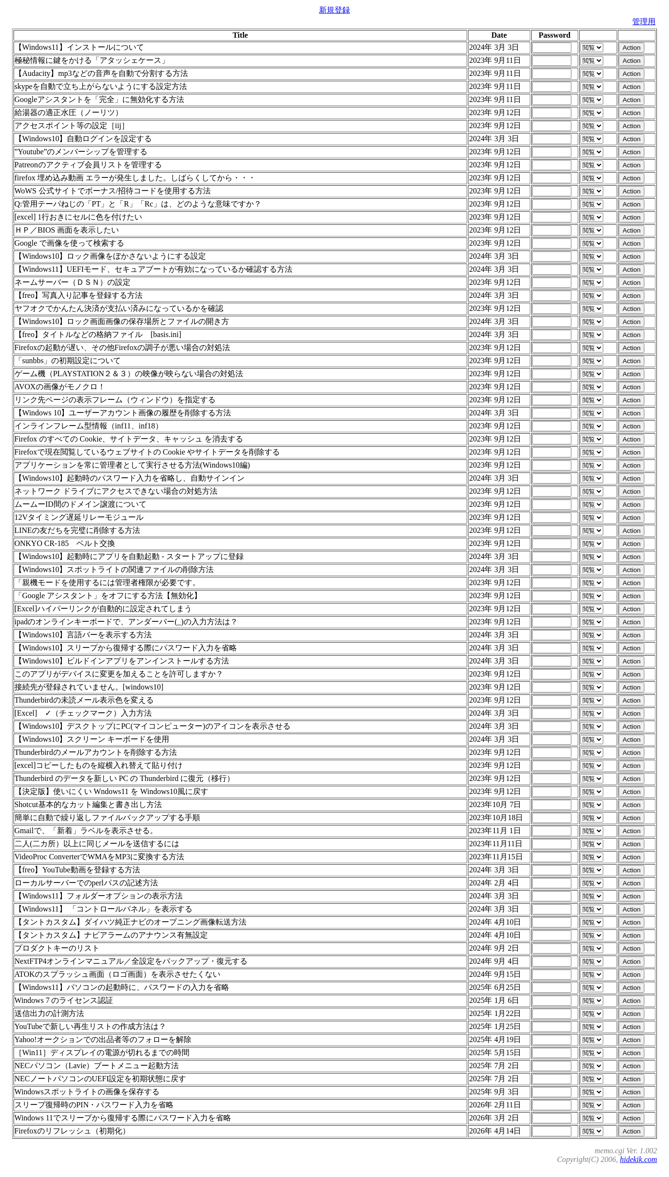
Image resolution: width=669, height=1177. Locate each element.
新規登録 (334, 10)
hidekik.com (638, 1159)
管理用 (643, 21)
